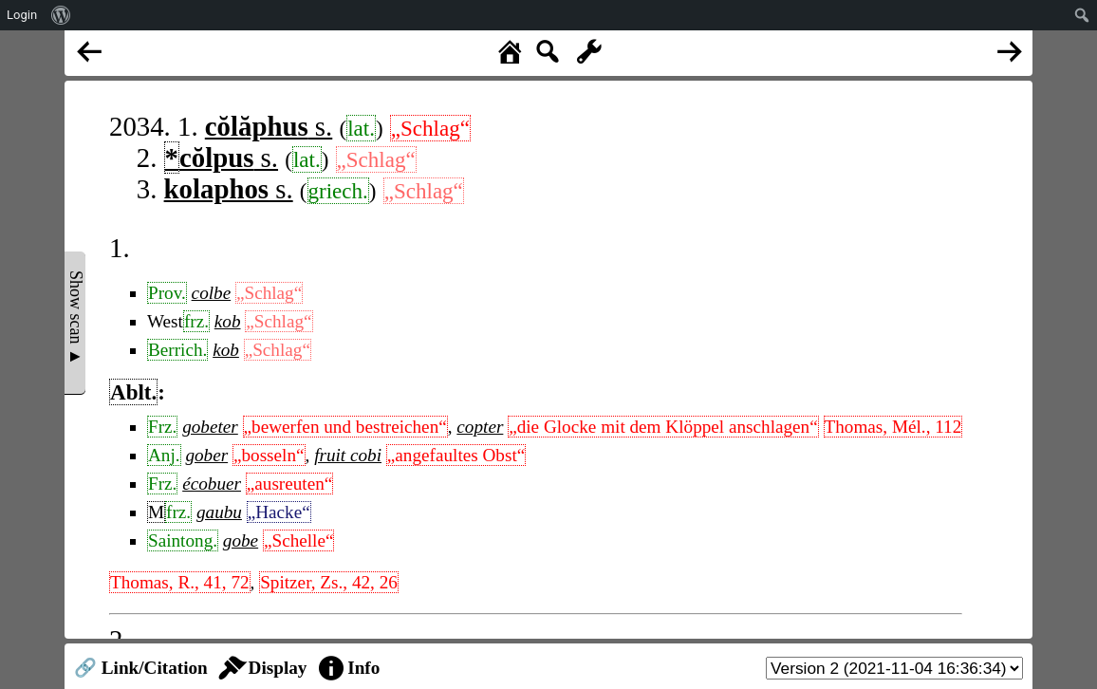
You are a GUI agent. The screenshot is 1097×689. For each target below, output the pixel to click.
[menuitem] (61, 15)
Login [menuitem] (22, 15)
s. (268, 126)
